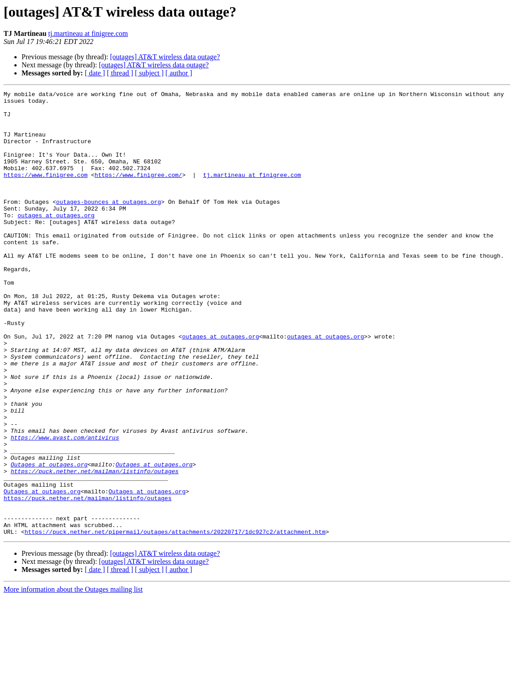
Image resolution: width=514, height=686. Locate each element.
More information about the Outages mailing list (73, 678)
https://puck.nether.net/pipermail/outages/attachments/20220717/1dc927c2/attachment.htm (175, 620)
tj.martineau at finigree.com (88, 33)
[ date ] (95, 73)
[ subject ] (149, 73)
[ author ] (179, 73)
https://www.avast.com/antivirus (65, 507)
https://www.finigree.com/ (138, 192)
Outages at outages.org (49, 540)
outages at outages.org (56, 241)
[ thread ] (120, 73)
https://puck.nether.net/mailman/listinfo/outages (95, 548)
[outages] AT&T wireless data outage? (165, 57)
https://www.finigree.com (45, 192)
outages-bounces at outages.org (108, 224)
